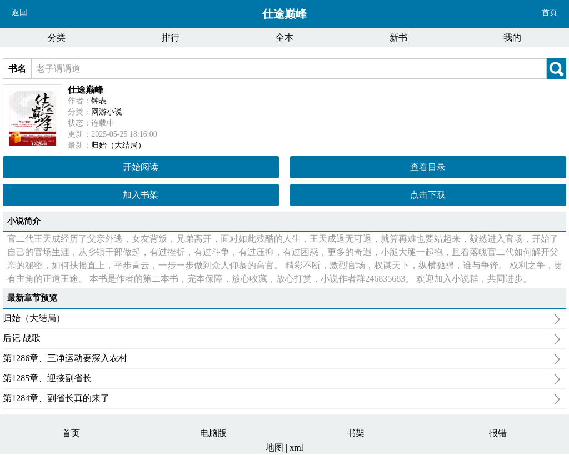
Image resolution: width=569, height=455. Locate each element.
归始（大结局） (118, 145)
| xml (294, 447)
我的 (512, 37)
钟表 (99, 101)
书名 (17, 68)
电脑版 (213, 433)
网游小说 (106, 112)
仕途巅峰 (85, 89)
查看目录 (428, 167)
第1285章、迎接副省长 (282, 379)
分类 (57, 37)
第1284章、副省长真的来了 (282, 399)
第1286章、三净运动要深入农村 (282, 359)
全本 (284, 37)
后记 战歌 (282, 339)
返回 (19, 12)
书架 (356, 433)
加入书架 (140, 194)
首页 (549, 12)
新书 (398, 37)
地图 (276, 447)
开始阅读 (140, 167)
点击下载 (428, 194)
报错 (498, 433)
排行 (170, 37)
